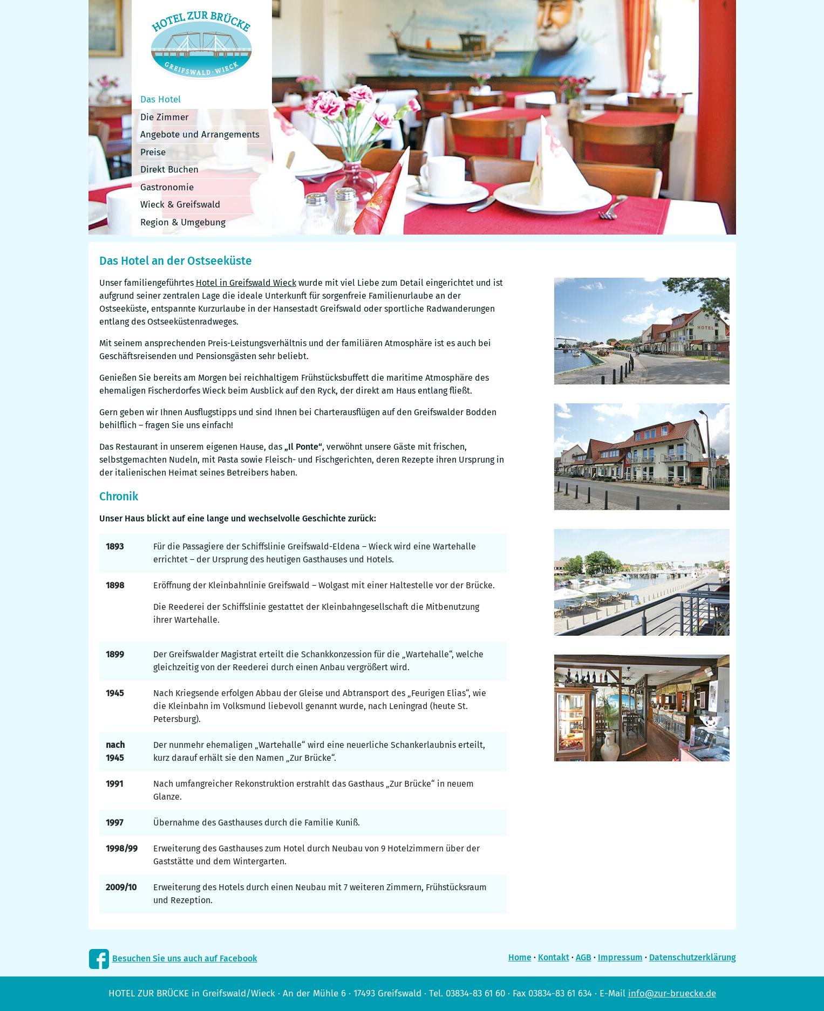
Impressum (620, 957)
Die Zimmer (164, 117)
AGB (583, 957)
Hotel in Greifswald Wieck (246, 283)
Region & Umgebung (183, 222)
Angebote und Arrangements (200, 134)
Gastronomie (167, 187)
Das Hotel (160, 99)
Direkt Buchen (169, 169)
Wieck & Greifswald (180, 204)
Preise (153, 152)
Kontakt (553, 957)
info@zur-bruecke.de (672, 993)
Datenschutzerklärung (692, 957)
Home (520, 957)
